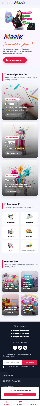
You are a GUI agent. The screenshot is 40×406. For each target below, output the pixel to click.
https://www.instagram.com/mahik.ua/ (25, 348)
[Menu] (3, 3)
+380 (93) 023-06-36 (20, 334)
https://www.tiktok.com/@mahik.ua (20, 348)
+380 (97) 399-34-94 (20, 330)
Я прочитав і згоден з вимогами (21, 367)
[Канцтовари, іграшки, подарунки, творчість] (20, 19)
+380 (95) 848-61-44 (20, 337)
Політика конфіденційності (22, 366)
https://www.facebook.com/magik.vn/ (14, 348)
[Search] (7, 3)
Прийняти (20, 394)
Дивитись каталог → (15, 60)
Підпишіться (30, 362)
